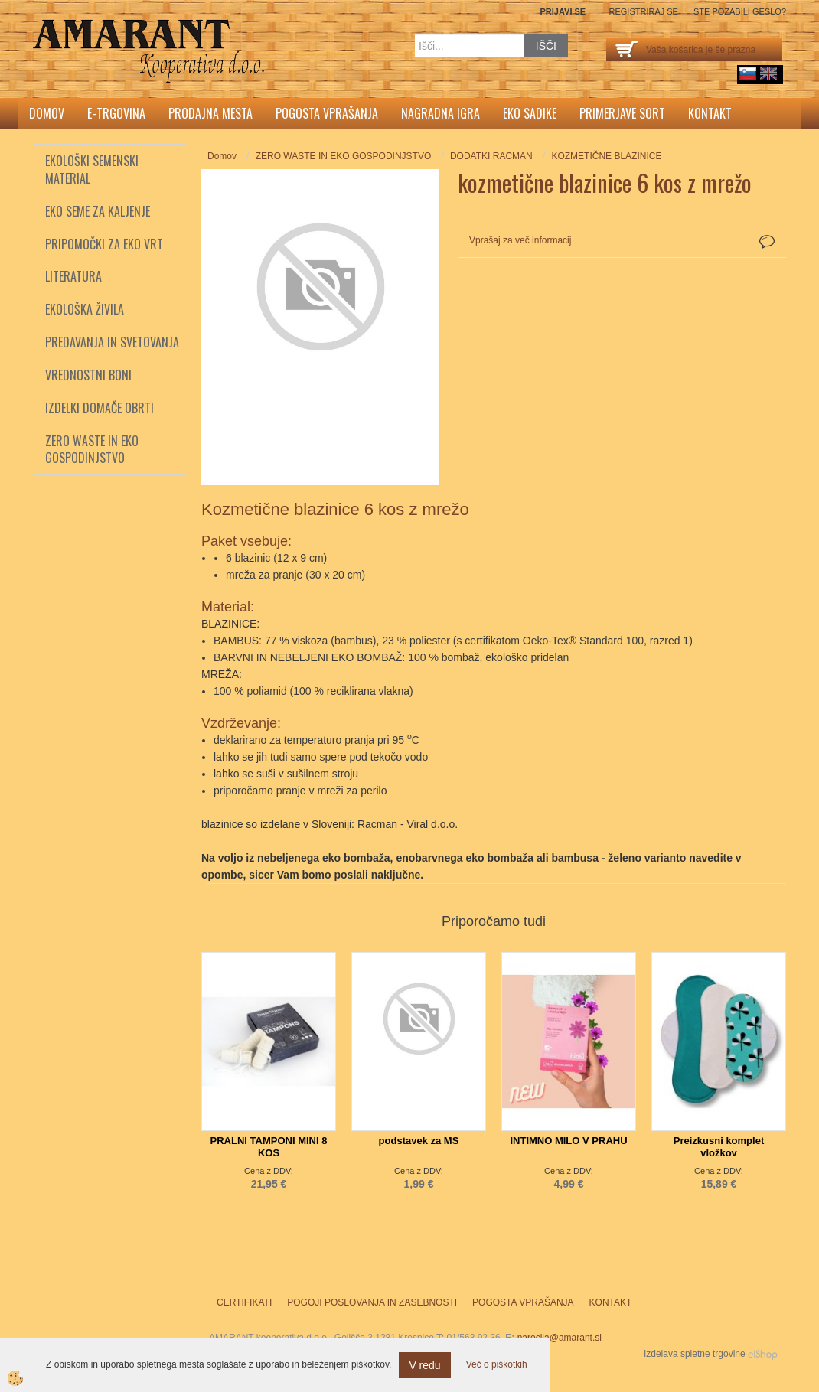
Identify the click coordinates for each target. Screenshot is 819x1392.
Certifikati (244, 1302)
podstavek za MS (419, 1140)
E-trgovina (116, 113)
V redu (424, 1365)
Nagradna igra (440, 113)
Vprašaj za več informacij (520, 240)
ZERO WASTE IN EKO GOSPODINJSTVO (344, 156)
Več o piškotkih (496, 1364)
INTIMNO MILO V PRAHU (568, 1140)
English (768, 73)
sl (747, 73)
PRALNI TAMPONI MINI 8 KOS (269, 1147)
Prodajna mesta (210, 113)
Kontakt (710, 113)
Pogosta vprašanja (327, 113)
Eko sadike (529, 113)
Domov (46, 113)
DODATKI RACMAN (491, 156)
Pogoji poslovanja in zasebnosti (372, 1302)
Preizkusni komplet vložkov (719, 1147)
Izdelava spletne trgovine (695, 1353)
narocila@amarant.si (559, 1337)
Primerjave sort (622, 113)
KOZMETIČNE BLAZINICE (606, 156)
